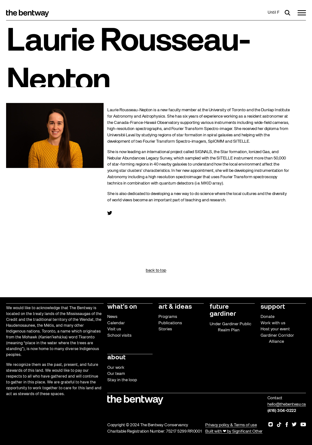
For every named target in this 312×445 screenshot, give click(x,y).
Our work (116, 368)
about (116, 358)
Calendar (116, 323)
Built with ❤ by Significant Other (234, 431)
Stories (165, 329)
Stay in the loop (122, 380)
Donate (267, 317)
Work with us (273, 323)
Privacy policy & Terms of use (231, 425)
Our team (116, 374)
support (273, 307)
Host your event (275, 329)
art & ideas (175, 307)
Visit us (114, 329)
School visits (119, 335)
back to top (156, 270)
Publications (170, 323)
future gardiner (223, 310)
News (112, 317)
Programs (167, 317)
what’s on (122, 307)
